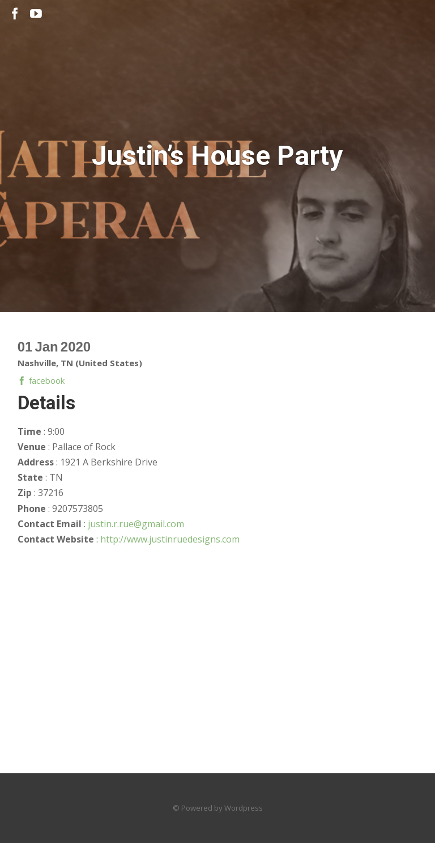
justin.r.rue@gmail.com (136, 524)
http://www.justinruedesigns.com (170, 539)
